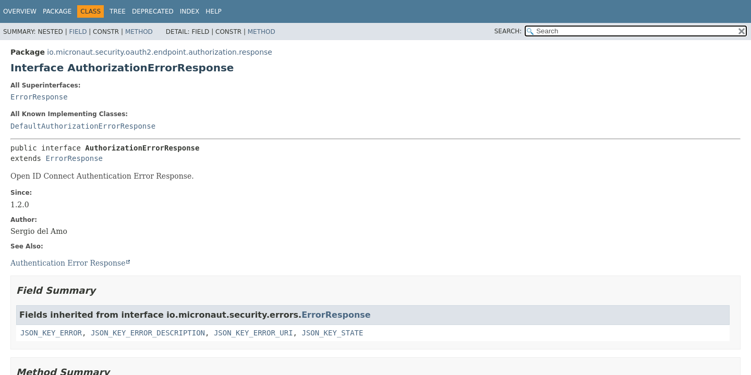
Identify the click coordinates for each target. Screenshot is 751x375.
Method (139, 31)
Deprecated (153, 11)
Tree (118, 11)
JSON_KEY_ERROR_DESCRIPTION (148, 333)
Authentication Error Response (67, 263)
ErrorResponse (39, 97)
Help (213, 11)
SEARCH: (508, 31)
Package (57, 11)
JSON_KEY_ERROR (51, 333)
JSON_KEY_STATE (332, 333)
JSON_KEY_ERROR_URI (253, 333)
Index (190, 11)
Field (78, 31)
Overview (20, 11)
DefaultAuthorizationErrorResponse (82, 126)
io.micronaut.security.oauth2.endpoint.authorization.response (159, 52)
